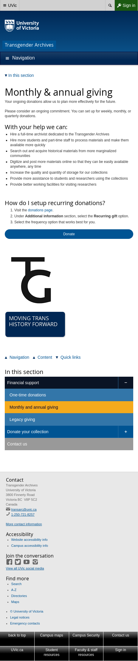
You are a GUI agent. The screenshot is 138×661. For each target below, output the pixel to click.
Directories (19, 596)
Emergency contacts (25, 623)
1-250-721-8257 (23, 514)
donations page (40, 210)
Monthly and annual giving (34, 407)
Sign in (124, 5)
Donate (69, 234)
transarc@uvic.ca (24, 509)
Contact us (17, 444)
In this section (24, 371)
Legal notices (20, 617)
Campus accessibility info (29, 545)
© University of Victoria (26, 611)
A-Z (14, 590)
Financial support (23, 382)
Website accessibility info (29, 539)
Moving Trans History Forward (33, 321)
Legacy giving (22, 419)
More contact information (24, 524)
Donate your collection (28, 431)
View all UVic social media (25, 568)
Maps (15, 602)
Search (16, 584)
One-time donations (28, 395)
